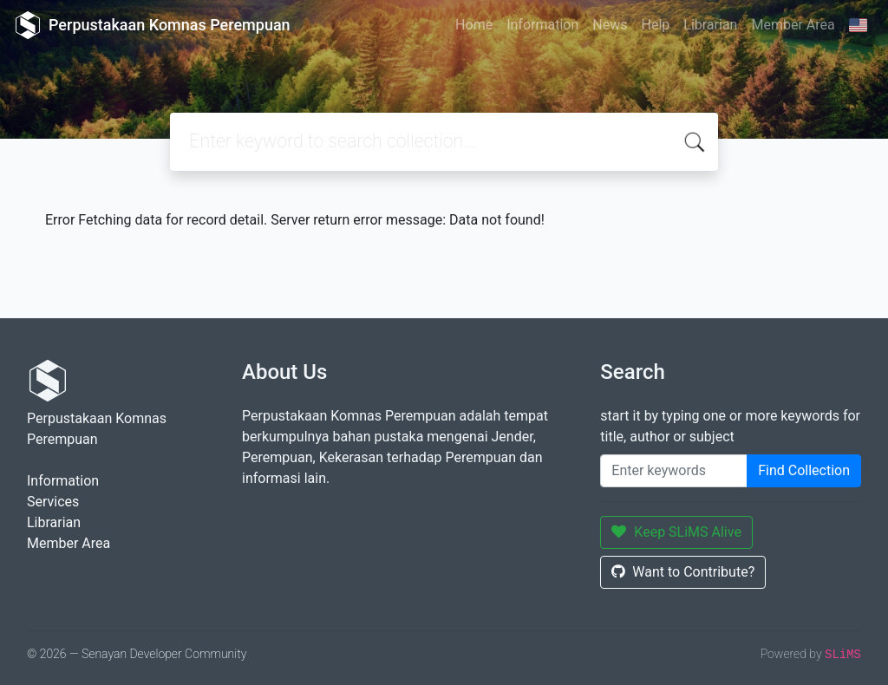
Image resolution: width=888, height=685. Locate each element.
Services (53, 501)
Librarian (710, 24)
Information (542, 24)
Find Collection (804, 470)
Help (655, 24)
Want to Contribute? (682, 572)
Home (474, 24)
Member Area (792, 24)
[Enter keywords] (674, 470)
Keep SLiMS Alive (676, 532)
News (609, 24)
